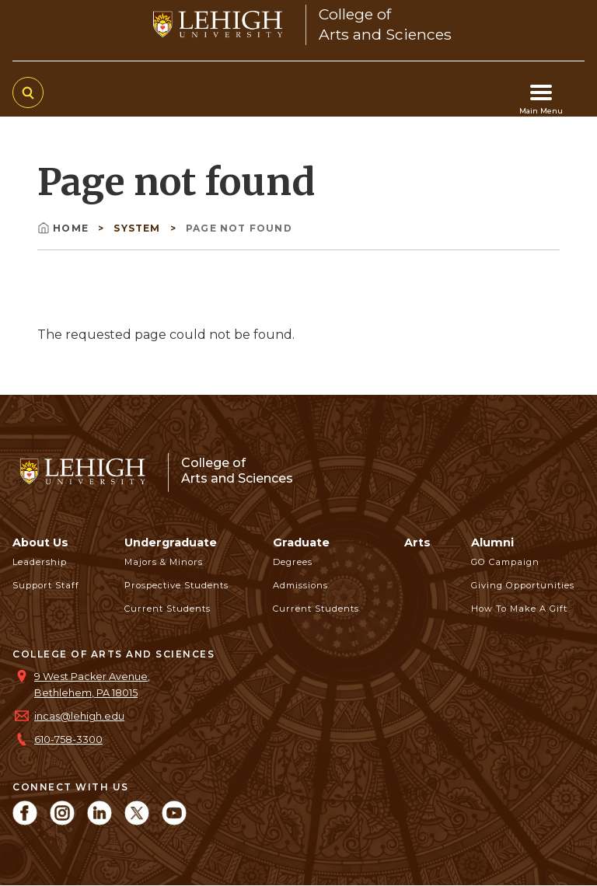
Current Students (167, 608)
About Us (40, 542)
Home (64, 228)
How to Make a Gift (519, 608)
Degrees (292, 561)
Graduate (301, 542)
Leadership (39, 561)
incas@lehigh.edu (79, 716)
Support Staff (45, 585)
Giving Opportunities (522, 585)
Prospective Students (176, 585)
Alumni (492, 542)
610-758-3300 (68, 739)
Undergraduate (170, 542)
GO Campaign (505, 561)
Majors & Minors (163, 561)
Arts (417, 542)
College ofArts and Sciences (237, 470)
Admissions (300, 585)
